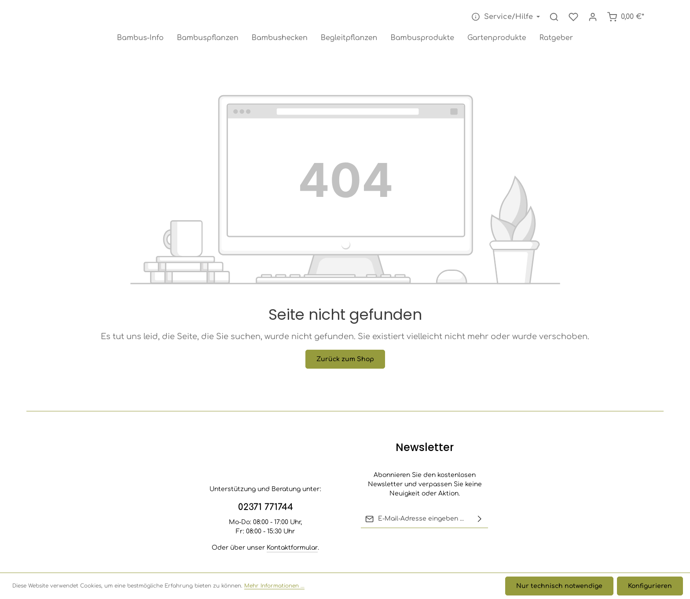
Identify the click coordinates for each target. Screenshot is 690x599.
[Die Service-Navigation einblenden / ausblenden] (504, 17)
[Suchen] (554, 17)
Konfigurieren (650, 586)
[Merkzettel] (573, 17)
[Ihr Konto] (593, 17)
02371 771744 (265, 507)
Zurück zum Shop (345, 359)
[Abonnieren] (479, 519)
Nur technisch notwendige (559, 586)
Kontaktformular (292, 547)
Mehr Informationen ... (274, 586)
